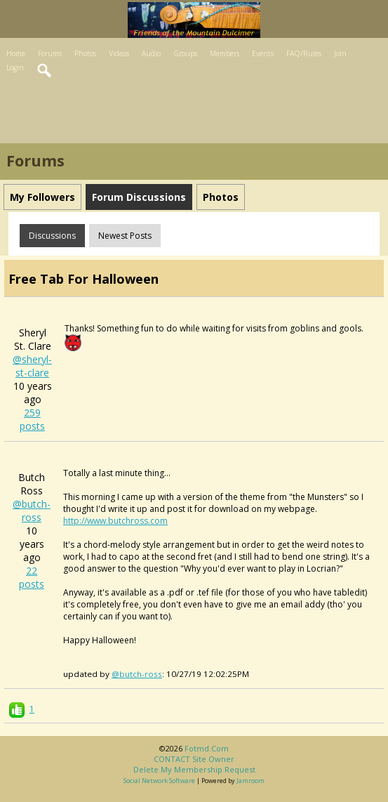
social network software (159, 780)
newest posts (125, 236)
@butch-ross (32, 510)
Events (263, 53)
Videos (119, 53)
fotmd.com (207, 748)
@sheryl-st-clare (32, 366)
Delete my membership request (194, 769)
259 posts (32, 419)
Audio (151, 53)
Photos (85, 53)
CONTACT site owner (194, 759)
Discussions (52, 236)
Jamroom (250, 780)
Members (224, 53)
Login (15, 67)
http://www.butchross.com (115, 521)
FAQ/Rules (303, 53)
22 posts (31, 577)
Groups (185, 53)
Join (340, 53)
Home (15, 53)
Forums (50, 53)
